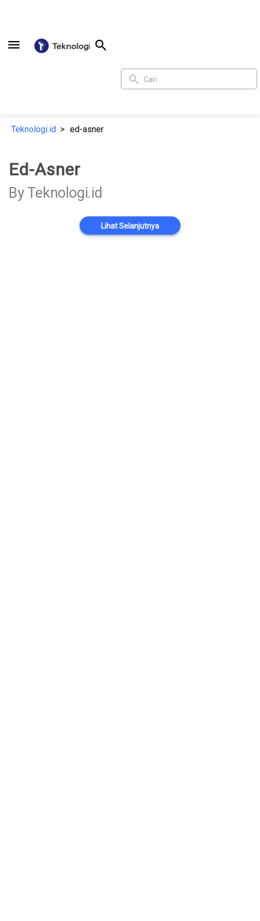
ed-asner (87, 129)
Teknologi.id (33, 129)
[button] (14, 45)
